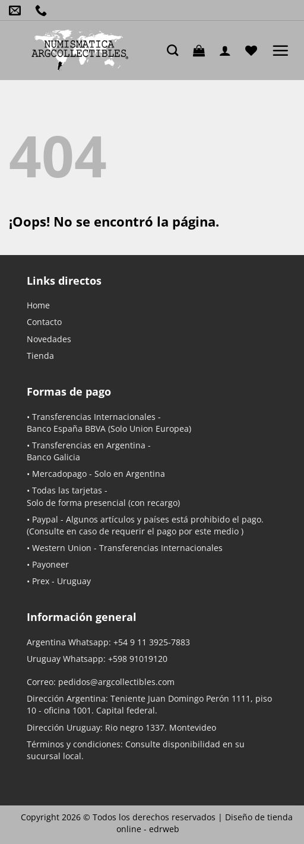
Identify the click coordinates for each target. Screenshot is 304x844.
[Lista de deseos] (254, 50)
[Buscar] (175, 50)
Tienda (40, 355)
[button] (202, 50)
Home (38, 305)
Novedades (49, 339)
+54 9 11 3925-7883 (151, 642)
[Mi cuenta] (228, 50)
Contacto (44, 321)
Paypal (45, 519)
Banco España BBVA (66, 428)
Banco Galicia (53, 457)
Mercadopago (59, 473)
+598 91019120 (137, 658)
